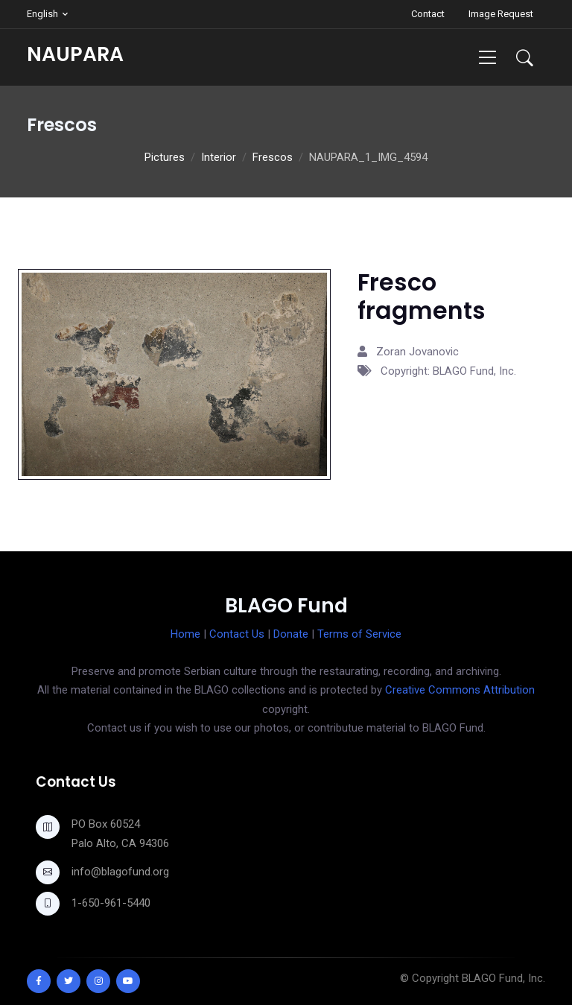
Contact (428, 13)
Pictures (164, 157)
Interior (218, 157)
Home (185, 634)
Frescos (272, 157)
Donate (290, 634)
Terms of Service (359, 634)
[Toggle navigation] (487, 57)
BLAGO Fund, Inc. (503, 978)
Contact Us (236, 634)
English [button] (42, 13)
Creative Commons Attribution (460, 690)
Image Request (500, 13)
